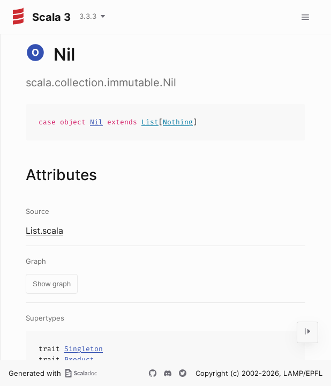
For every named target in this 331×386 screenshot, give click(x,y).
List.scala (44, 230)
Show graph (52, 284)
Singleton (83, 348)
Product (79, 359)
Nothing (178, 122)
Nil (96, 122)
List (150, 122)
